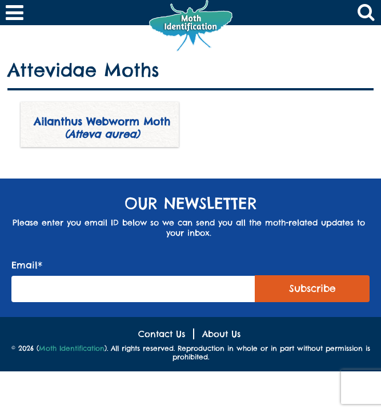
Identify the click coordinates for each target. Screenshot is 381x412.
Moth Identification (72, 348)
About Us (221, 333)
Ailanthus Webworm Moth (102, 127)
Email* (133, 280)
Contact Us (161, 333)
